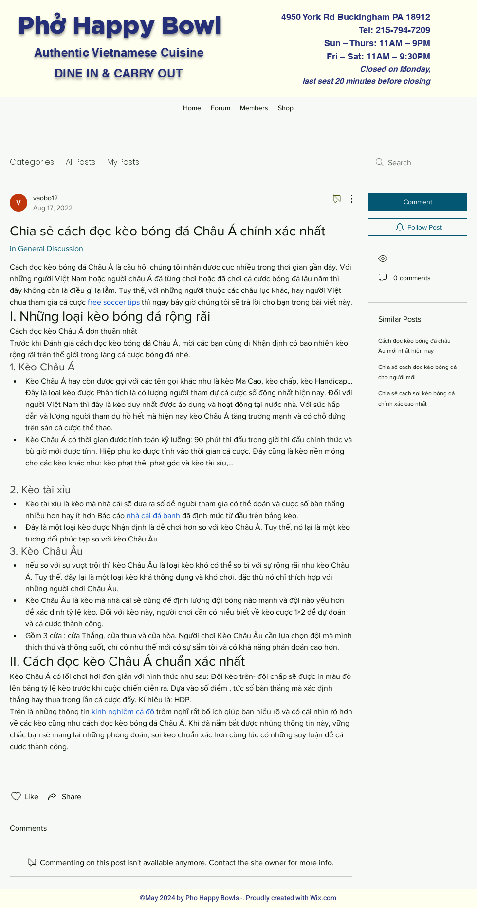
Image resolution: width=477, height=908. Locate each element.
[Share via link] (63, 796)
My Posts (123, 162)
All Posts (80, 162)
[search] (417, 162)
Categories (32, 162)
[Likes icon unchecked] (16, 796)
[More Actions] (346, 199)
